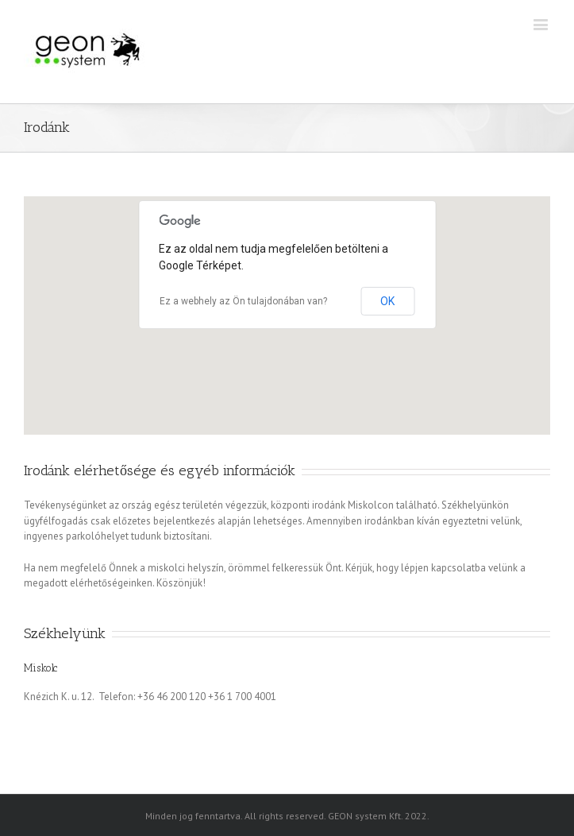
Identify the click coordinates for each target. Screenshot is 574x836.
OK (387, 301)
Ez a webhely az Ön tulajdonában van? (243, 301)
